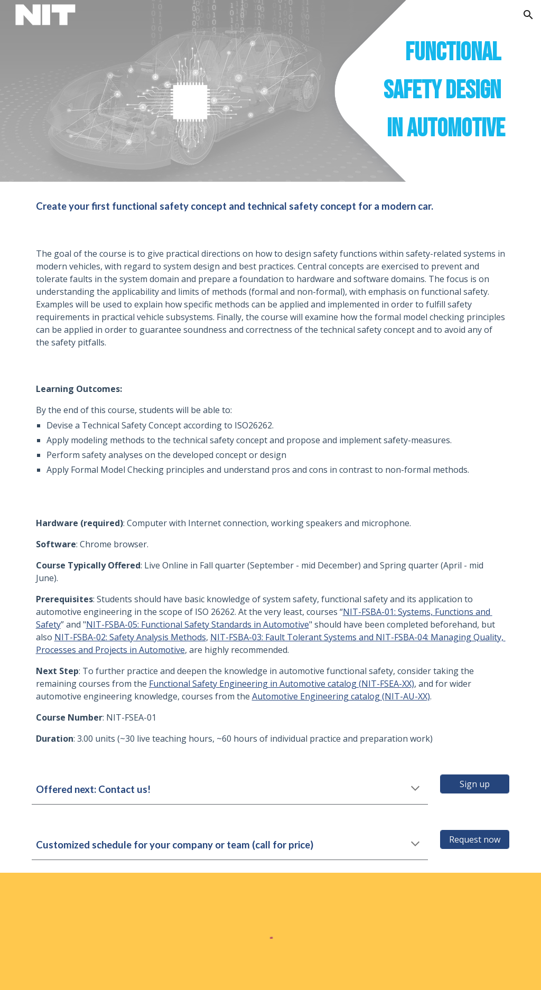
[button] (528, 14)
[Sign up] (475, 784)
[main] (271, 91)
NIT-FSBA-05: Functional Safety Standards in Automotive (197, 624)
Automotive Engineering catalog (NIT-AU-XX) (341, 696)
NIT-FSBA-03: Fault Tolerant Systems (283, 637)
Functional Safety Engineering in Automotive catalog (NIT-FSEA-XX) (281, 683)
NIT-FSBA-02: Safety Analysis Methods (130, 637)
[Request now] (475, 839)
